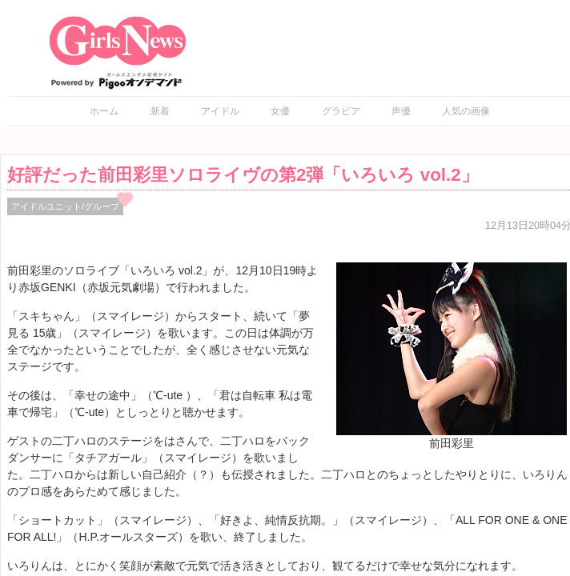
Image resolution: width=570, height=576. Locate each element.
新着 (160, 111)
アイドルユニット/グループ (65, 206)
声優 (401, 111)
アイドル (220, 111)
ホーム (104, 111)
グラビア (341, 111)
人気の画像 (466, 111)
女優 (280, 111)
